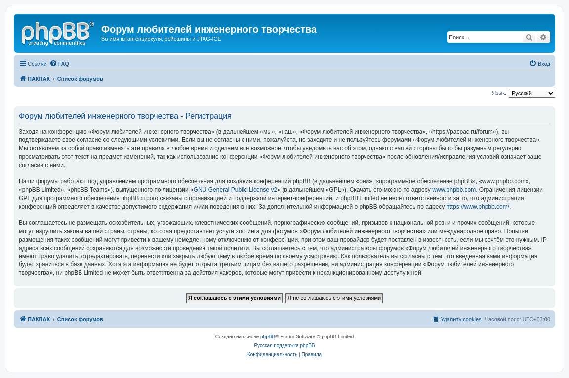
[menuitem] (59, 64)
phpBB (267, 336)
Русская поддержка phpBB (284, 345)
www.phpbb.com (454, 189)
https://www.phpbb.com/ (478, 206)
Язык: (499, 93)
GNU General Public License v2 (235, 189)
